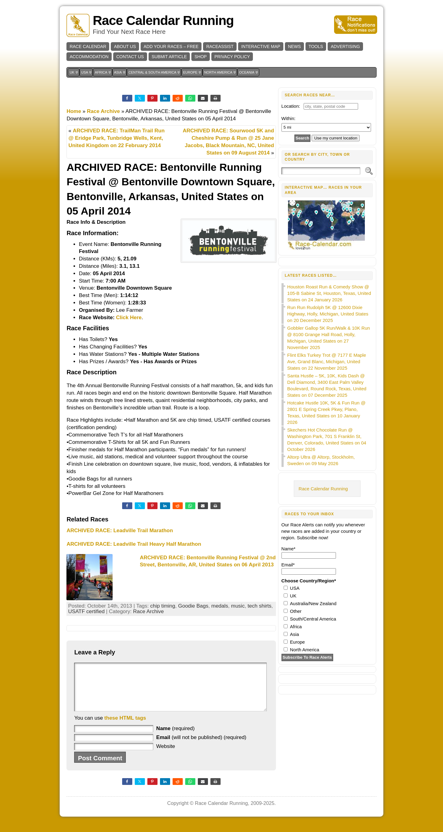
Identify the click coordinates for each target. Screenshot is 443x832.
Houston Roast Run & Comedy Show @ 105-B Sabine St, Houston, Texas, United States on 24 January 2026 (329, 293)
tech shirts (259, 606)
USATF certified (86, 611)
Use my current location (335, 138)
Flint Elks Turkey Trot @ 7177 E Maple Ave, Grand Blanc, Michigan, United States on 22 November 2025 (326, 361)
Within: (288, 118)
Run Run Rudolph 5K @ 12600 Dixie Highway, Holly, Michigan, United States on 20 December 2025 (328, 314)
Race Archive (103, 111)
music (238, 606)
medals (219, 606)
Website (165, 755)
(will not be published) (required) (201, 747)
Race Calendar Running (163, 20)
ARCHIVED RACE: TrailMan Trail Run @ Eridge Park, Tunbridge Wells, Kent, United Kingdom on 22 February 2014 (116, 138)
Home (73, 111)
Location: (290, 106)
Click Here (129, 317)
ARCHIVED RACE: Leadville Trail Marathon (119, 530)
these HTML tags (125, 727)
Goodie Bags (193, 606)
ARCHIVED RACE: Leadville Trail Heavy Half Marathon (133, 544)
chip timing (162, 606)
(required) (175, 738)
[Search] (321, 171)
